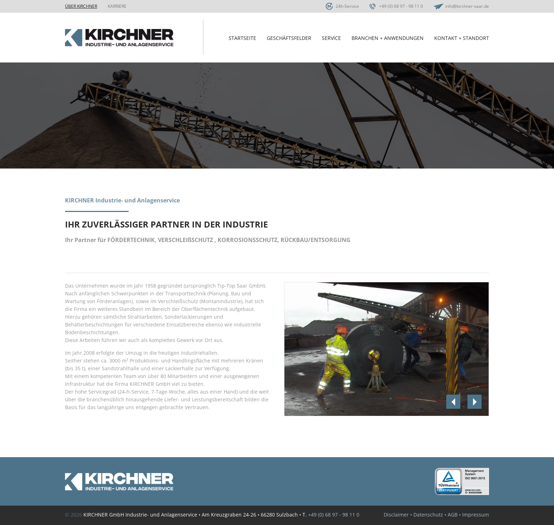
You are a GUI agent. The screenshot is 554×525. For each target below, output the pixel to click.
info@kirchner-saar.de (467, 6)
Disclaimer (396, 514)
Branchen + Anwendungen (388, 38)
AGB (453, 514)
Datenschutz (428, 514)
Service (331, 38)
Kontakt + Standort (461, 38)
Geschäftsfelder (289, 38)
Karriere (117, 6)
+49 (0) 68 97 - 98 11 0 (401, 6)
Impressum (475, 514)
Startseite (242, 38)
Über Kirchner (81, 6)
